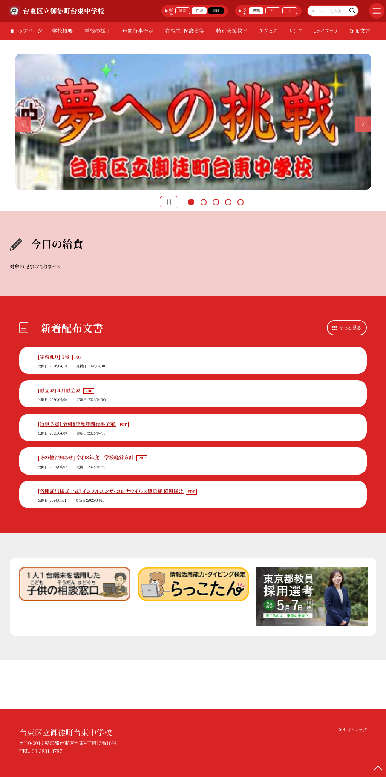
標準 (256, 10)
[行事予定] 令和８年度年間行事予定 (77, 423)
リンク (295, 30)
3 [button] (216, 201)
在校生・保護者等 (184, 30)
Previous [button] (23, 124)
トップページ (28, 30)
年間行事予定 (137, 30)
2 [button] (204, 201)
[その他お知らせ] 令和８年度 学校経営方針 (86, 457)
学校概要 (62, 30)
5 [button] (240, 201)
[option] (193, 122)
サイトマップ (355, 729)
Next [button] (363, 124)
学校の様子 (97, 30)
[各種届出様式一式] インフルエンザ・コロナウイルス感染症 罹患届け (111, 491)
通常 (183, 10)
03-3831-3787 (47, 751)
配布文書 (360, 30)
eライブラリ (326, 30)
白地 (199, 10)
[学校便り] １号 (54, 356)
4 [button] (228, 201)
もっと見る (350, 327)
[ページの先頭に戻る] (378, 769)
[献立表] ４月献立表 (59, 390)
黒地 (216, 10)
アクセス (268, 30)
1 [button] (191, 201)
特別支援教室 (231, 30)
